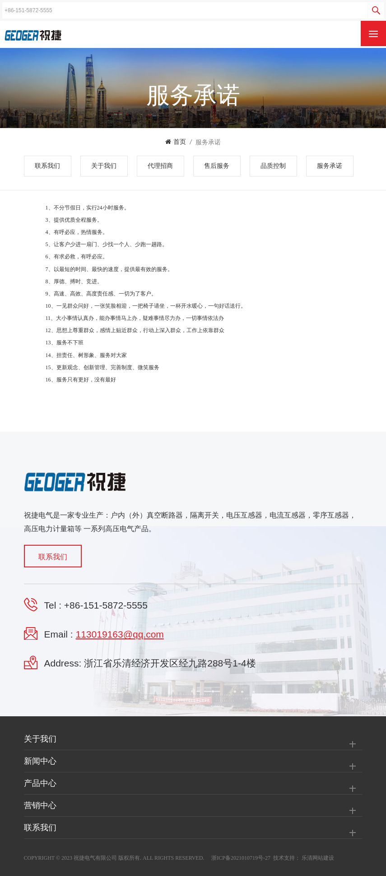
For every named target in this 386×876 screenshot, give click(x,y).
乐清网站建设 (318, 858)
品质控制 (273, 165)
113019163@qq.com (120, 634)
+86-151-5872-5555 (106, 605)
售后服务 (216, 165)
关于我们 (103, 165)
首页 (175, 141)
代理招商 (160, 165)
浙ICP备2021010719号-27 (240, 858)
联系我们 (47, 165)
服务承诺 (208, 142)
